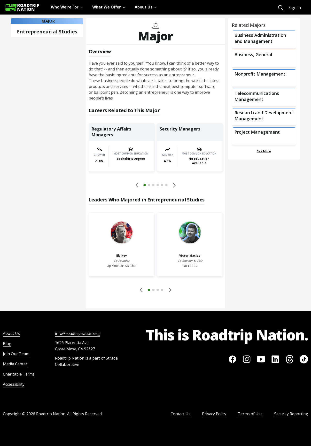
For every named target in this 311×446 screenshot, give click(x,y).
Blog (7, 343)
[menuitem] (281, 8)
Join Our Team (16, 353)
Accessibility (13, 384)
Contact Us (180, 413)
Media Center (15, 364)
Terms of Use (250, 413)
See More (264, 151)
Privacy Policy (214, 413)
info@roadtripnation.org (77, 333)
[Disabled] (137, 185)
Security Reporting (291, 413)
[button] (155, 186)
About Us (11, 333)
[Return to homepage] (22, 7)
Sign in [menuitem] (294, 7)
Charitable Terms (19, 374)
